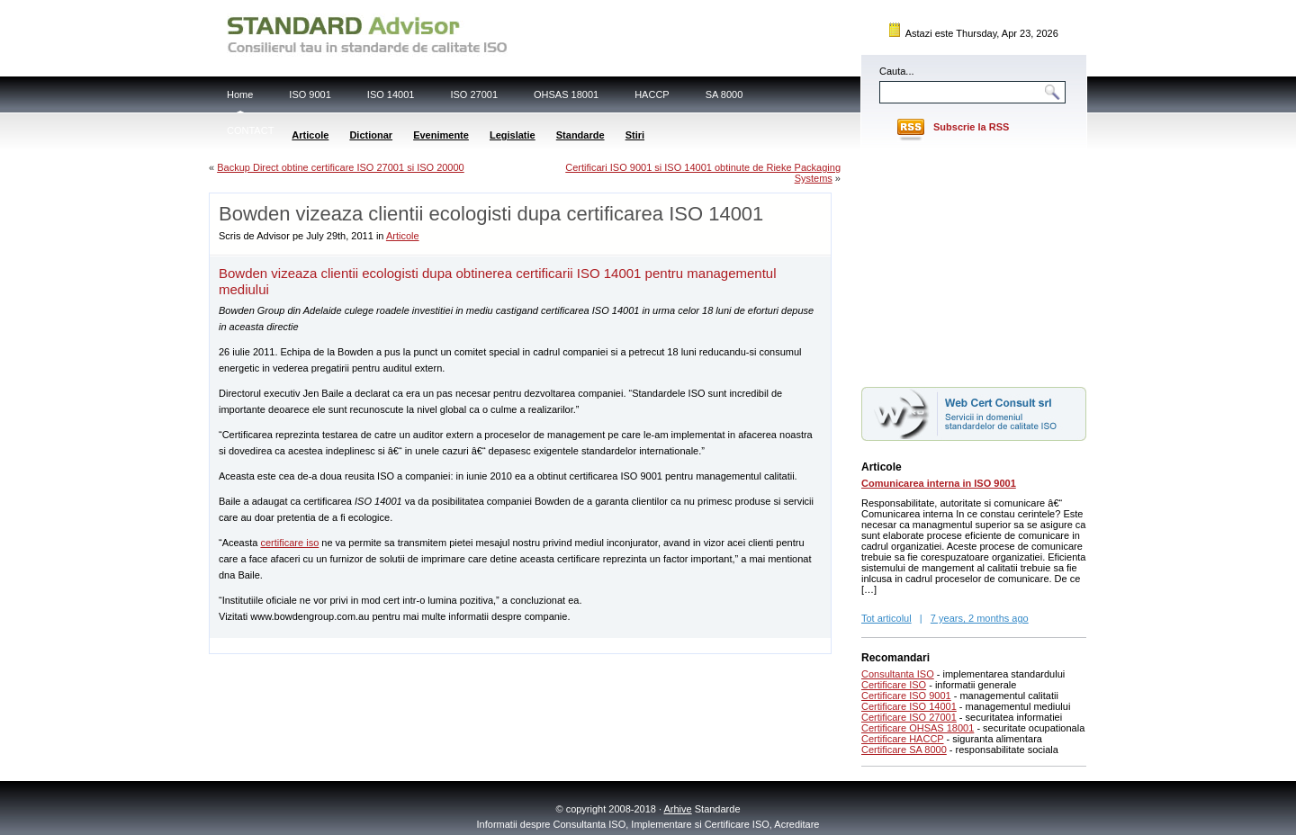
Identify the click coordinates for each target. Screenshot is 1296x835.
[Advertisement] (420, 644)
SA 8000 (724, 94)
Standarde (580, 135)
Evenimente (441, 135)
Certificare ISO (893, 684)
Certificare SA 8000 (904, 749)
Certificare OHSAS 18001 (917, 728)
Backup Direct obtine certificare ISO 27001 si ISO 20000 (340, 167)
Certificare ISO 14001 (909, 706)
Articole (310, 135)
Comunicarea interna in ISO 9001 (938, 483)
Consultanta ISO (897, 674)
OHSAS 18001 (566, 94)
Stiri (635, 135)
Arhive (678, 809)
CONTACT (250, 130)
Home (240, 94)
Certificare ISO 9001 (906, 695)
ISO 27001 (474, 94)
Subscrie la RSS (971, 126)
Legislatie (513, 135)
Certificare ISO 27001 (909, 717)
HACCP (652, 94)
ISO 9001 (309, 94)
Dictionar (370, 135)
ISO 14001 (391, 94)
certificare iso (289, 542)
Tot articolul (886, 618)
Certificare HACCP (902, 738)
